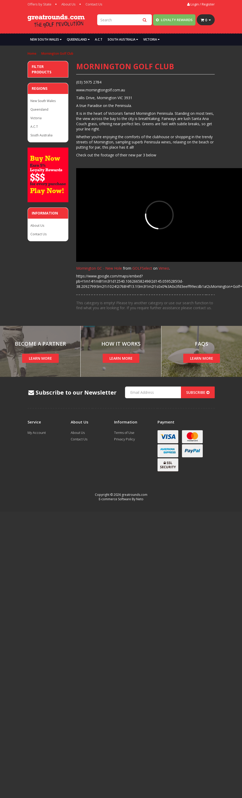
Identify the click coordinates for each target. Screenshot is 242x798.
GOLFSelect (142, 268)
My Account (37, 432)
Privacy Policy (124, 439)
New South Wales (46, 39)
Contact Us (94, 4)
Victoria (151, 39)
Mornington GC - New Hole (99, 268)
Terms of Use (124, 432)
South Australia (123, 39)
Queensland (78, 39)
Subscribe (198, 392)
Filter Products (41, 69)
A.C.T (98, 39)
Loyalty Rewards (174, 19)
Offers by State (39, 4)
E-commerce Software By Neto (121, 499)
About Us (68, 4)
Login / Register (201, 4)
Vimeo (164, 268)
